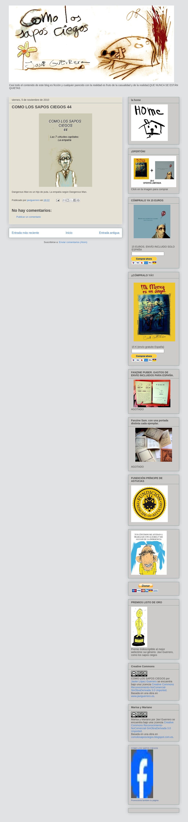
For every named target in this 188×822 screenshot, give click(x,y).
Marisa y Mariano (141, 719)
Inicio (69, 232)
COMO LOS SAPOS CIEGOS (148, 678)
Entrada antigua (109, 232)
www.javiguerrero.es (142, 696)
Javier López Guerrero (144, 681)
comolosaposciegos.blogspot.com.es (152, 737)
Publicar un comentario (28, 216)
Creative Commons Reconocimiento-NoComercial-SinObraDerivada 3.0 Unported (152, 687)
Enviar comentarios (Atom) (73, 242)
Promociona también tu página (144, 800)
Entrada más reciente (25, 232)
